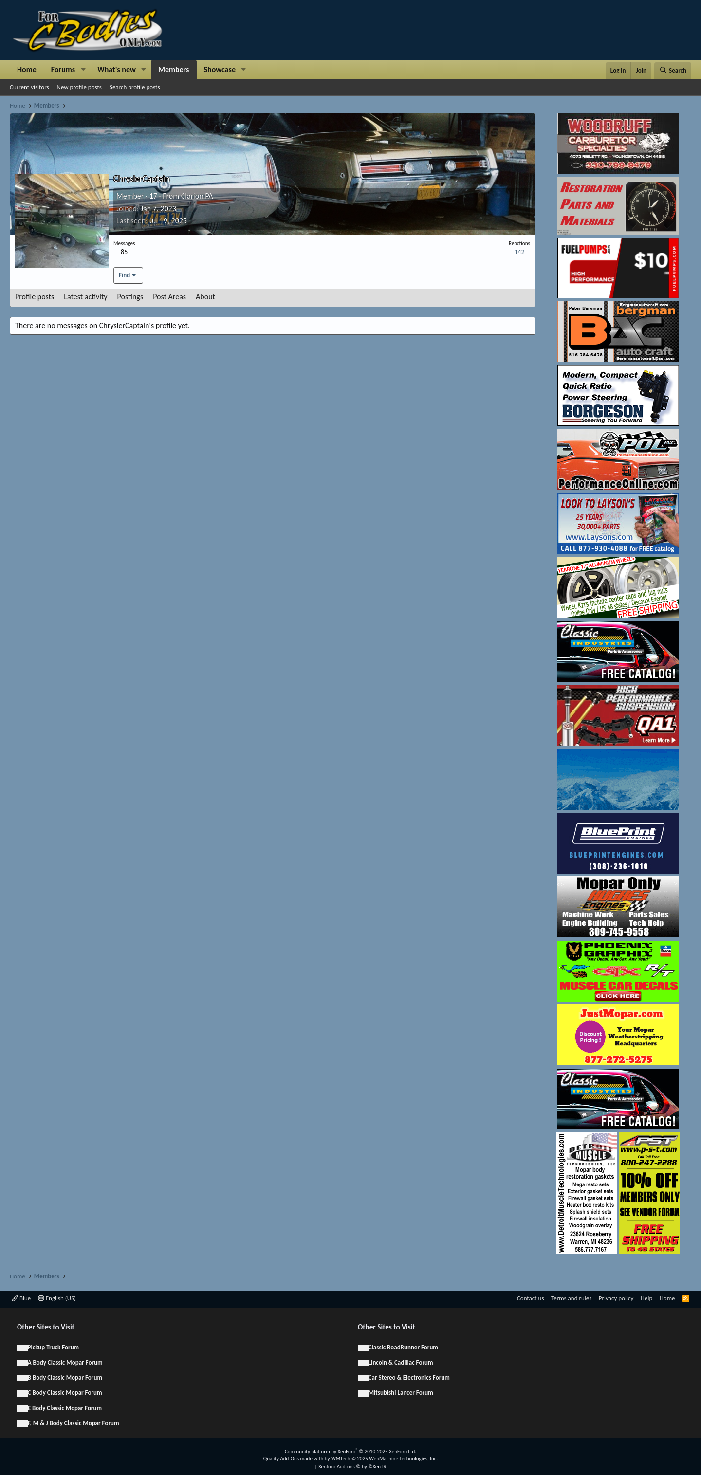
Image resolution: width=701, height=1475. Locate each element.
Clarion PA (197, 195)
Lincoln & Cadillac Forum (401, 1362)
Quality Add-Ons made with (294, 1459)
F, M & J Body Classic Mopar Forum (73, 1423)
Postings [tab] (130, 296)
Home (27, 69)
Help (646, 1298)
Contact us (530, 1298)
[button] (83, 69)
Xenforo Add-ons (352, 1466)
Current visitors (29, 87)
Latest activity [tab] (85, 296)
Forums (63, 69)
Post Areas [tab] (169, 296)
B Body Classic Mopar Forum (65, 1377)
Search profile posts (135, 87)
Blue (21, 1298)
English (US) (57, 1298)
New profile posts (79, 87)
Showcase (220, 69)
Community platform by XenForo (350, 1451)
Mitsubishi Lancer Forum (401, 1392)
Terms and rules (571, 1298)
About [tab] (205, 296)
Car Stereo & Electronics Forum (409, 1377)
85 (124, 252)
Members (173, 69)
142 (519, 252)
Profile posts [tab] (34, 296)
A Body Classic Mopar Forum (65, 1362)
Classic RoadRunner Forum (403, 1347)
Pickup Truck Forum (53, 1347)
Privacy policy (616, 1298)
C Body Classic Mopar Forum (65, 1392)
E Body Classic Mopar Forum (65, 1408)
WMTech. (384, 1459)
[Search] (672, 70)
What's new (116, 69)
